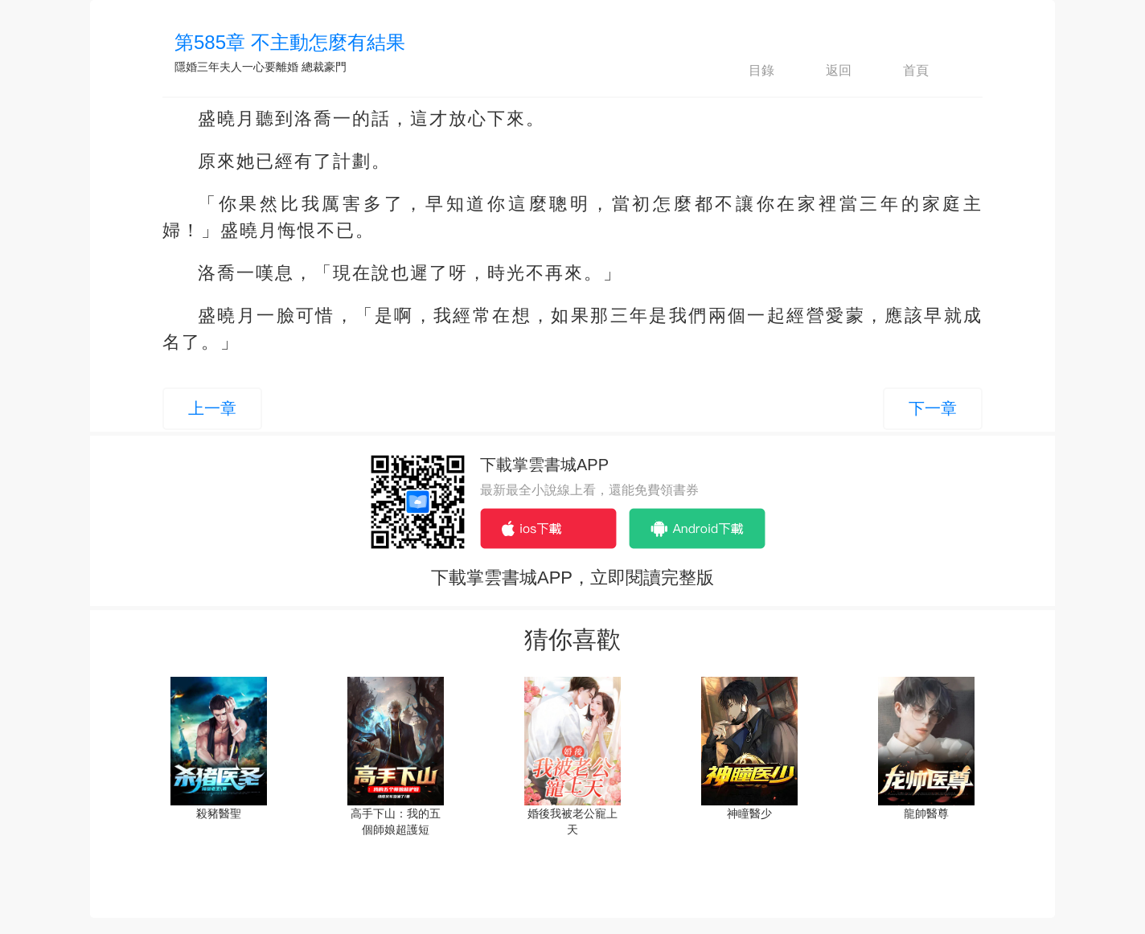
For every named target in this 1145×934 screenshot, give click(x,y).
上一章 (212, 408)
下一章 (933, 408)
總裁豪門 (324, 66)
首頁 (902, 70)
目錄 (747, 70)
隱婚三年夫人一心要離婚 (236, 66)
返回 (825, 70)
